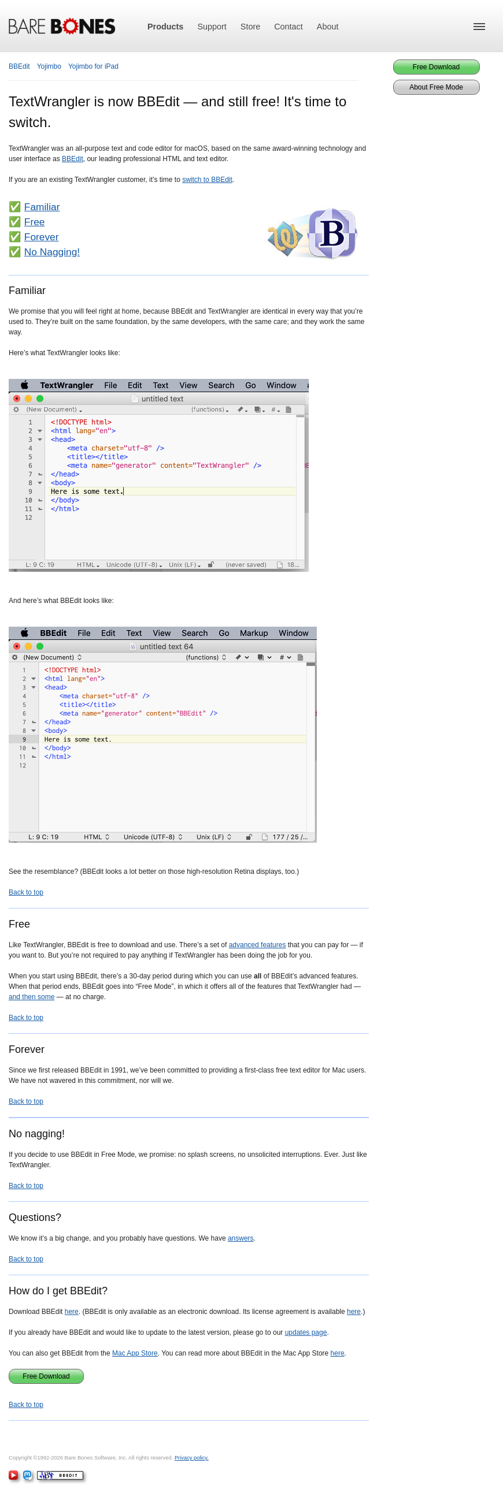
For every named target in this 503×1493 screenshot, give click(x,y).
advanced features (257, 945)
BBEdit (19, 66)
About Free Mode (436, 87)
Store (250, 26)
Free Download (46, 1376)
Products (165, 26)
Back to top (26, 892)
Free (34, 222)
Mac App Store (135, 1353)
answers (241, 1238)
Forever (41, 237)
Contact (288, 26)
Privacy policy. (192, 1458)
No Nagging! (52, 252)
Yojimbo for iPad (93, 66)
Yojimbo (49, 66)
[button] (479, 27)
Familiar (42, 207)
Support (211, 26)
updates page (306, 1332)
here (72, 1312)
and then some (31, 997)
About (328, 26)
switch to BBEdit (207, 180)
